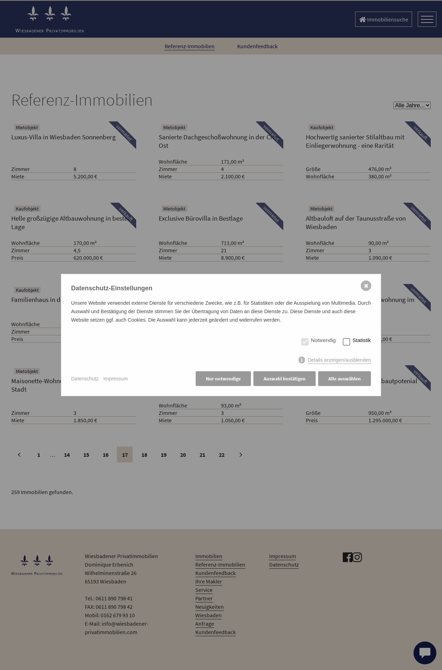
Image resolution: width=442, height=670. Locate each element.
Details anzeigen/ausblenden (339, 360)
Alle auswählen (344, 378)
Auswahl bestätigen (284, 378)
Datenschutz (85, 378)
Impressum (115, 378)
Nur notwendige (223, 378)
